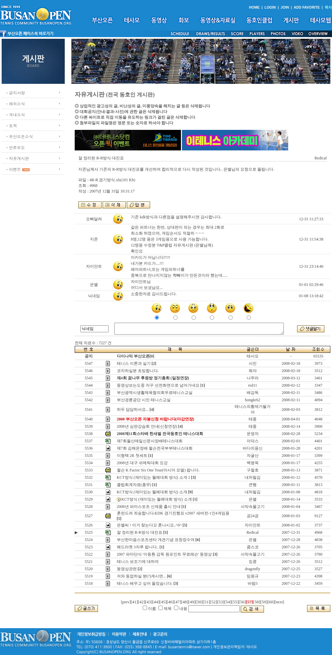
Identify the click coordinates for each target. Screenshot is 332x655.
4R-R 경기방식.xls (105, 180)
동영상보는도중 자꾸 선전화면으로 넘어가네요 (158, 385)
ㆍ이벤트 (13, 169)
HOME (254, 7)
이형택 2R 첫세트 (132, 455)
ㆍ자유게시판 (17, 158)
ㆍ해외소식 (15, 103)
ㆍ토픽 (11, 125)
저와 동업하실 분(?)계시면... (141, 576)
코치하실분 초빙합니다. (138, 370)
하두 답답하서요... (133, 409)
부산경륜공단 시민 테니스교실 (144, 400)
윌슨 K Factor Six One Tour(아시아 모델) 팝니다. (158, 470)
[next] (279, 602)
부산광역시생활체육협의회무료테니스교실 (155, 392)
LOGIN (270, 7)
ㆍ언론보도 (15, 147)
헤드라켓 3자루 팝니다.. (138, 547)
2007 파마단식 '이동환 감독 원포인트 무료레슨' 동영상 (164, 554)
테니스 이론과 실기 (134, 363)
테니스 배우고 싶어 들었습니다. (145, 583)
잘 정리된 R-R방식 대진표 (139, 532)
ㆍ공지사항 (15, 92)
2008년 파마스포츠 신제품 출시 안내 (149, 506)
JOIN (285, 7)
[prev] (125, 602)
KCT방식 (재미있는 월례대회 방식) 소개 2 (153, 477)
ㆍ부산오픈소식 (19, 136)
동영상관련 (127, 569)
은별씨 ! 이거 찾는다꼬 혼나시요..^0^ (149, 525)
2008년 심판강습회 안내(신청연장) (147, 426)
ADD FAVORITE (307, 7)
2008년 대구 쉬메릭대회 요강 (142, 463)
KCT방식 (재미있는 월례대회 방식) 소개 (152, 492)
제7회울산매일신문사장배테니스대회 (150, 441)
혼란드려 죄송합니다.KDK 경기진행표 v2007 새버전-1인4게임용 (173, 513)
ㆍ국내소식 (15, 114)
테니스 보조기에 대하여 (138, 561)
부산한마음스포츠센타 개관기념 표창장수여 (156, 539)
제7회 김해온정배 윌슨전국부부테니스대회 (155, 448)
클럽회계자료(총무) (134, 484)
